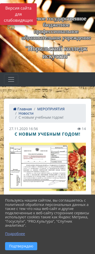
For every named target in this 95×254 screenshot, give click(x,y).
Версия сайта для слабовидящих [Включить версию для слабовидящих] (18, 14)
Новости (25, 113)
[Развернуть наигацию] (11, 79)
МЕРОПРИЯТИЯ (51, 109)
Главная (22, 109)
